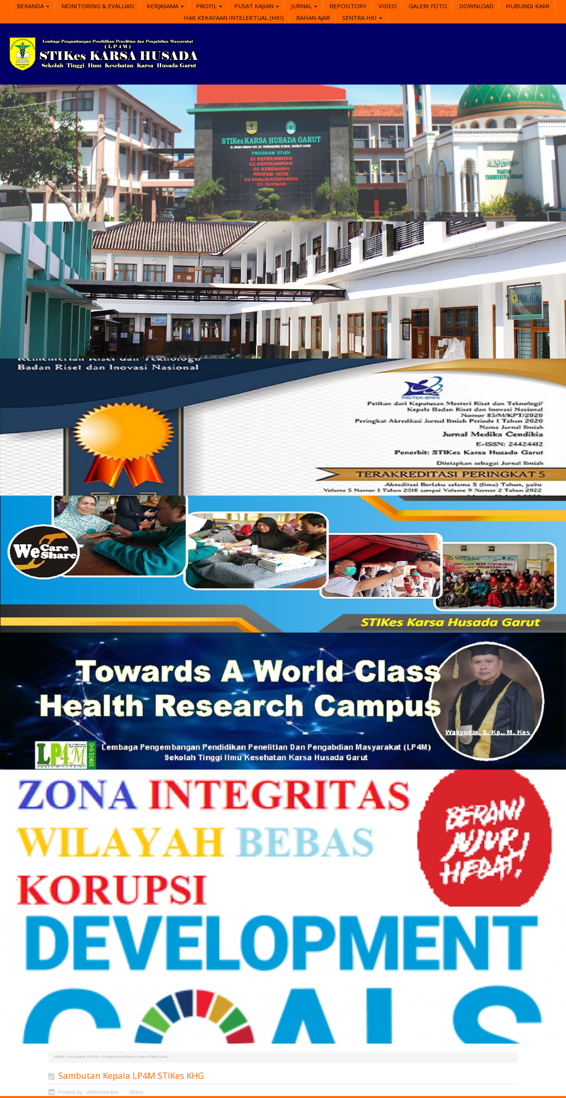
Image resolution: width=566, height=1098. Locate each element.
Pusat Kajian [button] (256, 6)
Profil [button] (209, 6)
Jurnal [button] (304, 6)
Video (388, 6)
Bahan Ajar (313, 18)
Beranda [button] (33, 6)
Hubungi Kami (528, 6)
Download (476, 6)
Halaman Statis (84, 1057)
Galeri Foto (428, 6)
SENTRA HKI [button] (362, 18)
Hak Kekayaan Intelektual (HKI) (234, 18)
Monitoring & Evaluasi (98, 6)
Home (59, 1057)
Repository (348, 6)
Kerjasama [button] (165, 6)
